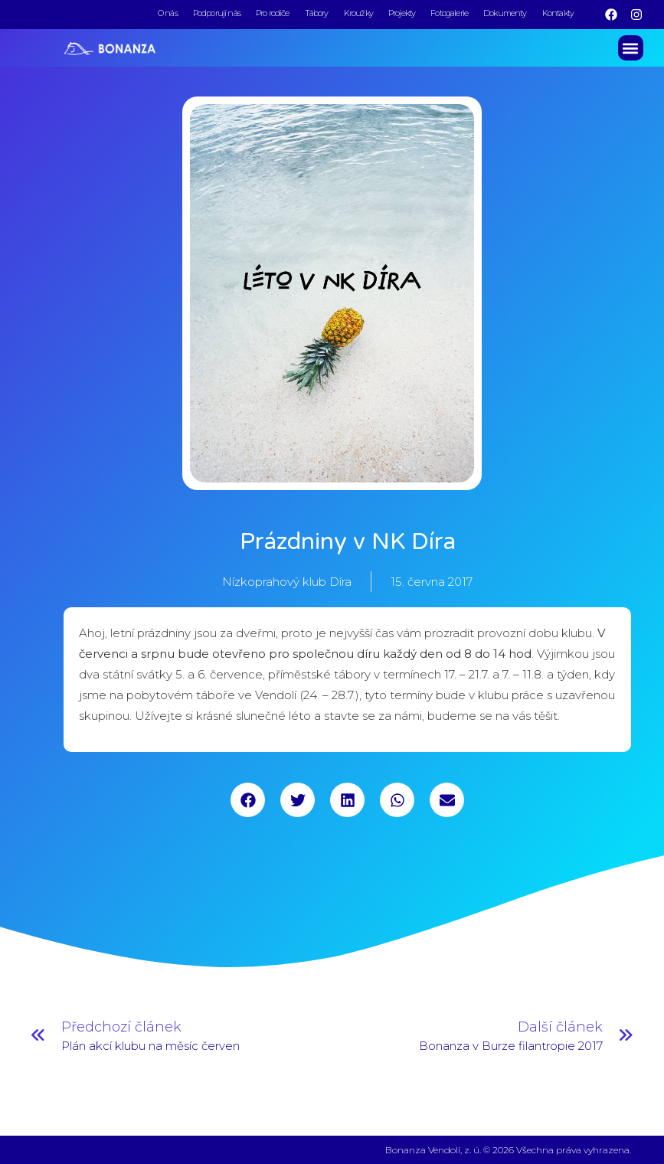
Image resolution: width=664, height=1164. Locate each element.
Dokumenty (505, 13)
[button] (630, 46)
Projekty (401, 13)
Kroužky (358, 13)
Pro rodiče (272, 13)
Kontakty (558, 13)
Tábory (317, 13)
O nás (168, 13)
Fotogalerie (449, 13)
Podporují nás (216, 13)
